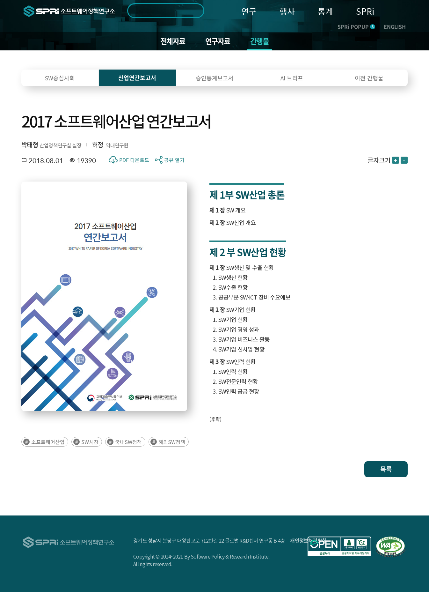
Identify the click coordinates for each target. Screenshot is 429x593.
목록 (386, 470)
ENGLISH (395, 26)
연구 (249, 11)
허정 (97, 145)
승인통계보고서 (215, 78)
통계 (325, 11)
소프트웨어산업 (48, 443)
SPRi (365, 11)
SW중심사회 (60, 78)
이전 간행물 (369, 78)
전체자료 (172, 41)
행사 (287, 11)
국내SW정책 (128, 443)
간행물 (261, 41)
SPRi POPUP (356, 26)
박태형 (29, 145)
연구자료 (218, 41)
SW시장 (89, 443)
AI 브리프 (291, 78)
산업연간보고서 (137, 78)
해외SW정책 (171, 443)
